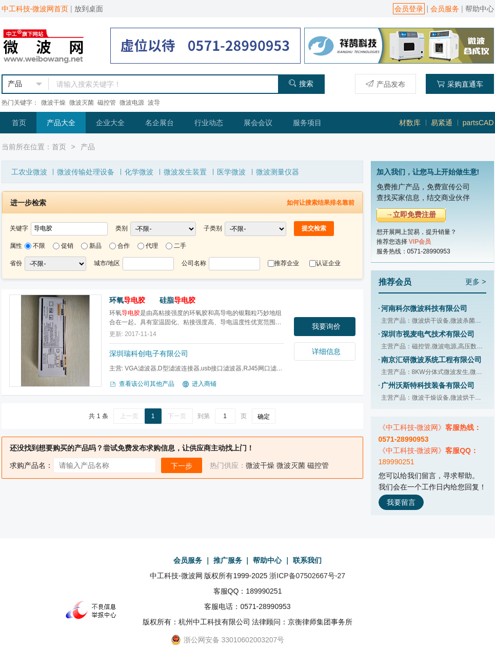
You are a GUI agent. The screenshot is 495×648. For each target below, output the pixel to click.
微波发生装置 (185, 172)
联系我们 (307, 560)
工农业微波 (29, 172)
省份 (16, 263)
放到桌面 (88, 9)
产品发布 (385, 84)
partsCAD (478, 123)
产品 (88, 147)
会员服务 (444, 9)
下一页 (177, 416)
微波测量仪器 (277, 172)
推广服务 (227, 560)
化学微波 (139, 172)
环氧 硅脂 (152, 300)
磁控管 (106, 102)
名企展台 (159, 123)
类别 (121, 228)
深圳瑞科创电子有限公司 (148, 353)
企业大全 (110, 123)
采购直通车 (460, 84)
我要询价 (326, 326)
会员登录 (408, 9)
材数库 (410, 123)
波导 (154, 102)
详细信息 (326, 351)
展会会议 (258, 123)
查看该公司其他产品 (141, 384)
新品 (95, 245)
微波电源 (132, 102)
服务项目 (307, 123)
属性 (16, 245)
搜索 (300, 83)
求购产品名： (31, 465)
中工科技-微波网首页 (35, 9)
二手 (180, 245)
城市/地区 (107, 263)
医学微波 (231, 172)
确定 (264, 416)
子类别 (213, 228)
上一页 (129, 416)
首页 (19, 123)
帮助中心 (479, 9)
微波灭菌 (81, 102)
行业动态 (208, 123)
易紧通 (441, 123)
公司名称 (194, 263)
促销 (67, 245)
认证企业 (328, 263)
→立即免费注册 (411, 214)
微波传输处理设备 (85, 172)
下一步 (181, 466)
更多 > (475, 282)
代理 (152, 245)
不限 (39, 245)
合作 (123, 245)
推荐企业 (286, 263)
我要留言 (401, 502)
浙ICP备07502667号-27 (307, 576)
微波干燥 (53, 102)
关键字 (19, 228)
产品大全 (61, 123)
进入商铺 (199, 384)
